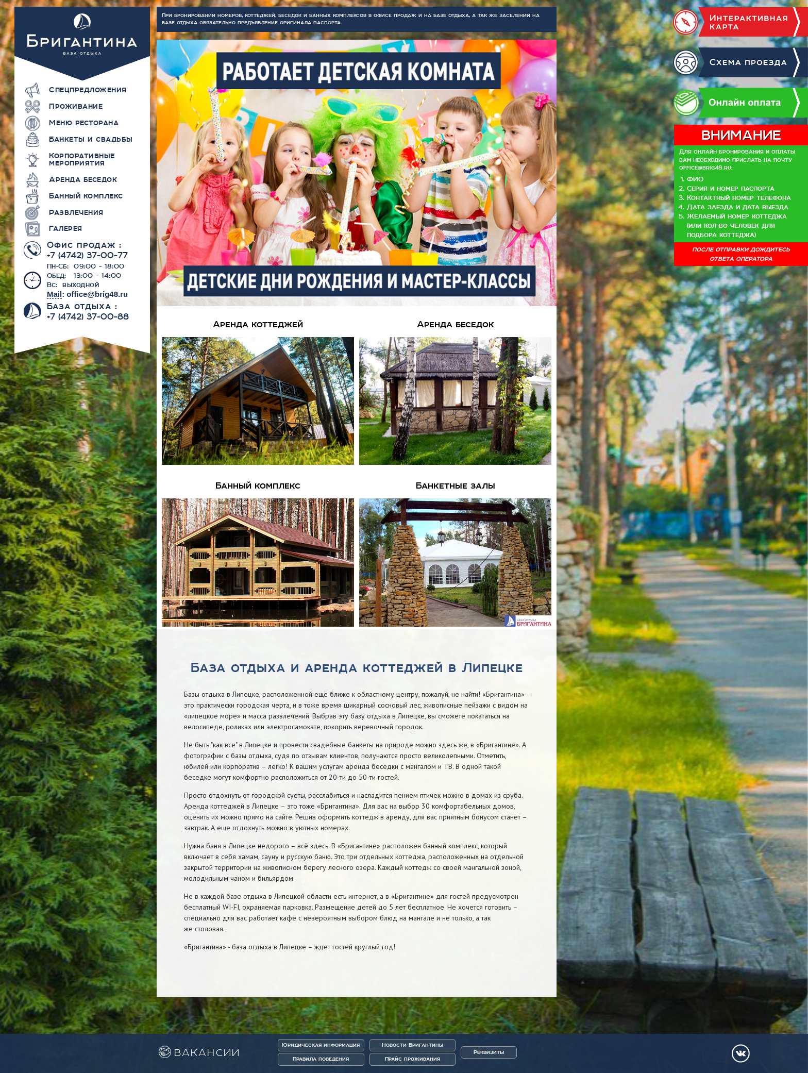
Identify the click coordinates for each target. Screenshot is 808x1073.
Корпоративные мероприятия (82, 159)
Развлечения (76, 212)
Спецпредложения (88, 90)
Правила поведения (321, 1058)
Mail (54, 294)
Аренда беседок (83, 179)
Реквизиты (489, 1052)
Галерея (65, 228)
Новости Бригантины (412, 1045)
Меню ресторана (84, 123)
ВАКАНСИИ (207, 1053)
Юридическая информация (321, 1045)
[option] (357, 173)
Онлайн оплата (740, 103)
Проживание (76, 106)
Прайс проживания (412, 1058)
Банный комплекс (86, 196)
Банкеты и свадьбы (91, 139)
